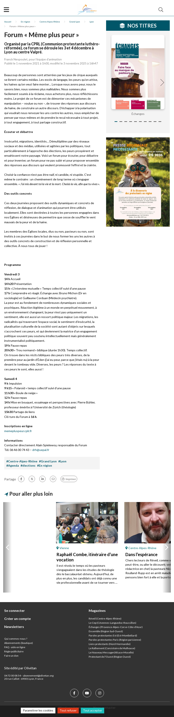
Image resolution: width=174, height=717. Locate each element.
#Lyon (62, 461)
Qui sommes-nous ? (15, 638)
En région (25, 21)
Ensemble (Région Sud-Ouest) (106, 631)
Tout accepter (92, 710)
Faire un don (11, 655)
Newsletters (14, 627)
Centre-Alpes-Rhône (50, 21)
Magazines (97, 610)
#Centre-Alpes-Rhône (21, 461)
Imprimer (71, 479)
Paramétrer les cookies (38, 710)
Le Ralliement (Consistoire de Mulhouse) (112, 648)
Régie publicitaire (14, 651)
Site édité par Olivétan (20, 668)
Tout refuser (68, 710)
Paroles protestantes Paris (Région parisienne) (115, 639)
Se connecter (14, 610)
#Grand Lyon (48, 461)
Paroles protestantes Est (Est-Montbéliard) (113, 635)
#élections (28, 465)
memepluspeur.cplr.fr (18, 431)
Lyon (92, 21)
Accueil (7, 21)
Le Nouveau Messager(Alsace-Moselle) (111, 652)
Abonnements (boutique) (18, 642)
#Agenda (12, 465)
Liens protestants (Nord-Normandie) (109, 644)
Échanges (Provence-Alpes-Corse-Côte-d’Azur (115, 627)
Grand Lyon (74, 21)
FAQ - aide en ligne (14, 647)
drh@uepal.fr (40, 450)
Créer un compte (17, 619)
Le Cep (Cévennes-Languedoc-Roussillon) (112, 622)
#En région (44, 465)
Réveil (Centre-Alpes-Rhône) (105, 618)
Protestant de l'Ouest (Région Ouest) (110, 656)
